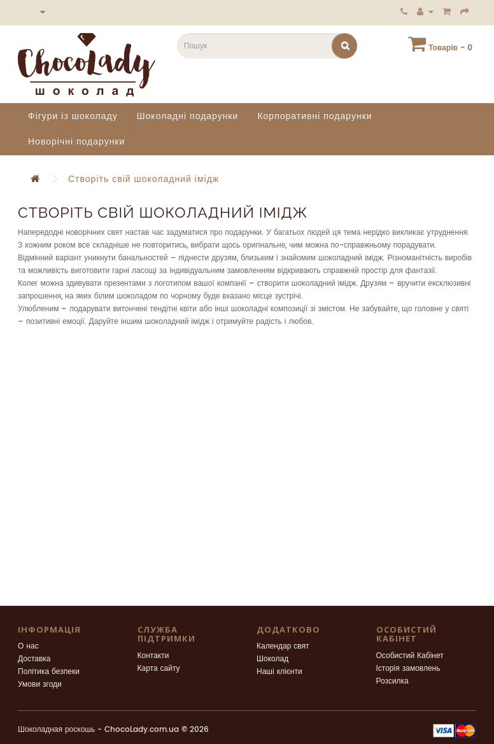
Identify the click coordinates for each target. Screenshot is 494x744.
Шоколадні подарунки (188, 116)
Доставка (34, 659)
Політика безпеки (49, 672)
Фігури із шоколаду (73, 116)
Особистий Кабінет (410, 656)
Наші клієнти (279, 672)
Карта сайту (159, 669)
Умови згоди (40, 684)
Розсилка (392, 681)
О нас (28, 646)
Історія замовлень (408, 669)
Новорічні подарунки (76, 141)
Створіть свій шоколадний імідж (143, 179)
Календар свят (283, 646)
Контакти (153, 656)
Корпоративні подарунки (314, 116)
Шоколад (272, 659)
